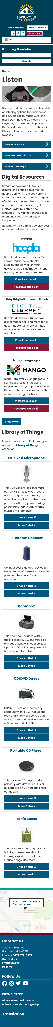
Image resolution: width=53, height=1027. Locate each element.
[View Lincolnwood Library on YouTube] (26, 984)
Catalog (10, 49)
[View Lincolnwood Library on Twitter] (18, 984)
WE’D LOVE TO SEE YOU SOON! (26, 902)
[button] (15, 27)
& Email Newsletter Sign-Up (20, 1004)
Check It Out (25, 517)
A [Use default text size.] (23, 33)
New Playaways (26, 166)
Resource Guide (25, 287)
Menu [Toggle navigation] (12, 40)
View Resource (25, 279)
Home (6, 71)
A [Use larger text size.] (18, 33)
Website (25, 49)
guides (19, 229)
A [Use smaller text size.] (13, 33)
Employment (10, 963)
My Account (35, 33)
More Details (26, 525)
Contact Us (9, 959)
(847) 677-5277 (21, 955)
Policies (7, 966)
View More (12, 421)
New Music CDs (26, 144)
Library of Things (27, 445)
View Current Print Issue (18, 1000)
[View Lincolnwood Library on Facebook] (5, 984)
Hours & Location (37, 27)
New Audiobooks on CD (26, 155)
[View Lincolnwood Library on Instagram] (11, 984)
